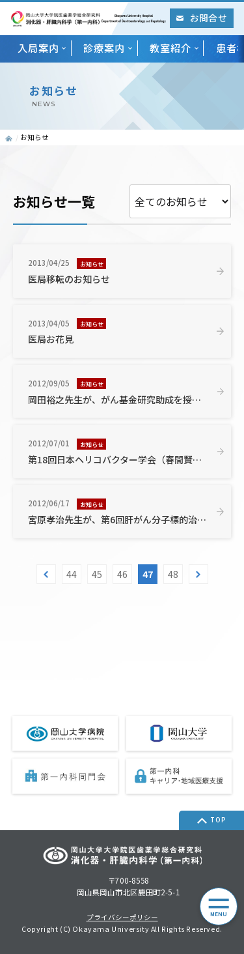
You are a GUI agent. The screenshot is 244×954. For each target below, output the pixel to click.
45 (97, 574)
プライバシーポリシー (122, 917)
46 (122, 574)
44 (71, 574)
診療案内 (104, 47)
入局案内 (38, 47)
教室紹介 (170, 47)
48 (173, 574)
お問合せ (201, 17)
